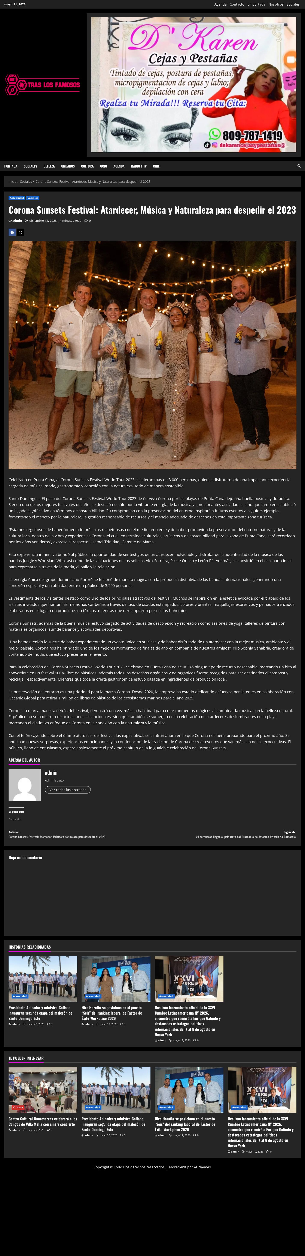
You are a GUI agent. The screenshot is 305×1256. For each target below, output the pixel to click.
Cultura (87, 166)
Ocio (103, 166)
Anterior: (81, 836)
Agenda (220, 4)
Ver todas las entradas (69, 790)
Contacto (237, 4)
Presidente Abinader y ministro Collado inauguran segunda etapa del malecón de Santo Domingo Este (40, 1015)
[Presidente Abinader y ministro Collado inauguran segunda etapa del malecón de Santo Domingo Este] (43, 981)
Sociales (293, 4)
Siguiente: (225, 836)
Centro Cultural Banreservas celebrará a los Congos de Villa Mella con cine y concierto (43, 1123)
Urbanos (68, 166)
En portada (256, 4)
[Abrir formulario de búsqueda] (299, 166)
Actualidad (17, 198)
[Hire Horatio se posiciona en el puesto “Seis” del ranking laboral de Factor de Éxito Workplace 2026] (116, 981)
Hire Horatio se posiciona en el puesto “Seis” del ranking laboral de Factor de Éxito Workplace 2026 (112, 1015)
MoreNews (177, 1170)
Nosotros (276, 4)
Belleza (49, 166)
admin (17, 221)
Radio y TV (139, 166)
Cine (156, 166)
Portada (10, 166)
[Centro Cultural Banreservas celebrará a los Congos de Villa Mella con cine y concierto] (43, 1092)
